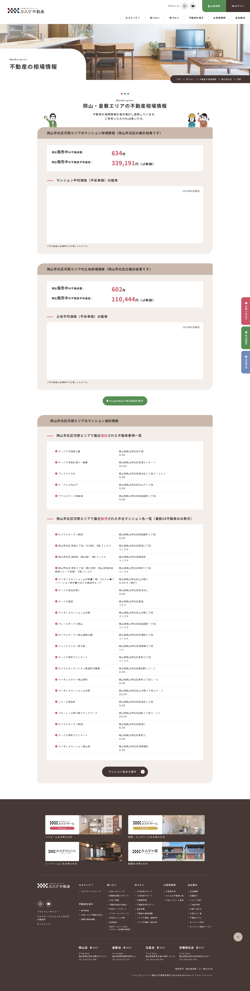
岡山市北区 (226, 79)
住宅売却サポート (145, 891)
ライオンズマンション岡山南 (74, 746)
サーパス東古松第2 (69, 590)
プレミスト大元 (67, 473)
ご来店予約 (195, 904)
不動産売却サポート (146, 904)
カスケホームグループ (91, 891)
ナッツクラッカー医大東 (71, 646)
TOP (179, 79)
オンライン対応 (197, 922)
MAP (94, 947)
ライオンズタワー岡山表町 (73, 679)
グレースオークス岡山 (70, 623)
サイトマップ (43, 924)
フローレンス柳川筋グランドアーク (77, 713)
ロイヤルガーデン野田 (70, 534)
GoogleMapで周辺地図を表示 (125, 400)
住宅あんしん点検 (117, 917)
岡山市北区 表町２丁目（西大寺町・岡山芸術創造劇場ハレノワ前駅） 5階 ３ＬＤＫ (84, 569)
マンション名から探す (123, 771)
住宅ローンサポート (118, 909)
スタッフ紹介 (196, 900)
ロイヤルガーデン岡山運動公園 (75, 634)
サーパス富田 (65, 601)
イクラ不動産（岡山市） (148, 922)
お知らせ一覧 (196, 913)
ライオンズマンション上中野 (74, 612)
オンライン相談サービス (201, 926)
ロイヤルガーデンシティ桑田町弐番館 (79, 668)
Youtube (193, 6)
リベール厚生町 (67, 701)
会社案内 (240, 17)
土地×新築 (114, 900)
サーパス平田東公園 (69, 451)
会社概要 (194, 891)
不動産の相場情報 (208, 79)
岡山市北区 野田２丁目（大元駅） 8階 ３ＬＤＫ (84, 545)
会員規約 (113, 922)
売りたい (174, 17)
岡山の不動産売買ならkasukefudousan (171, 975)
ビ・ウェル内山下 (68, 484)
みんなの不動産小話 (175, 895)
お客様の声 (171, 891)
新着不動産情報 (88, 919)
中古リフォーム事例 (175, 900)
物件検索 (85, 910)
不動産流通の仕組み (118, 904)
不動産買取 (142, 900)
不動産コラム (196, 917)
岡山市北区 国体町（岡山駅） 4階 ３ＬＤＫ (82, 556)
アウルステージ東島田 (70, 495)
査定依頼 (141, 909)
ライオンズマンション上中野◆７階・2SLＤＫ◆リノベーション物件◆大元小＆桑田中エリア (84, 581)
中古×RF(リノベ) (117, 891)
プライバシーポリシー (48, 911)
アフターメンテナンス (119, 913)
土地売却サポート (145, 895)
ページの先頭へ (238, 937)
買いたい (155, 17)
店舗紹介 (194, 895)
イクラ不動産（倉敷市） (148, 917)
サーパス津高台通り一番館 (73, 462)
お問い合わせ (196, 909)
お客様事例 (219, 17)
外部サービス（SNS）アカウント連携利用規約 (120, 928)
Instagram (185, 6)
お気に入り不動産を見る (92, 914)
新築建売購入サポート (119, 895)
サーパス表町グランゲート (73, 657)
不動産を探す (196, 17)
